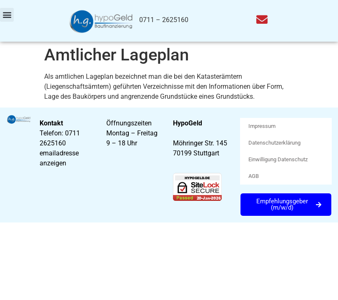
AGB (253, 176)
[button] (7, 15)
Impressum (261, 126)
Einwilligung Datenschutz (278, 159)
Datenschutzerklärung (274, 143)
